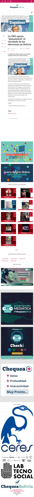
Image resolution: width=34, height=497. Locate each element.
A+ (4, 51)
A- (2, 51)
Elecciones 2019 (12, 113)
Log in (10, 118)
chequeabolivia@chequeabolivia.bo (17, 490)
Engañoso (28, 48)
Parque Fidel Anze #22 (17, 489)
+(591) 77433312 (17, 492)
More (17, 250)
